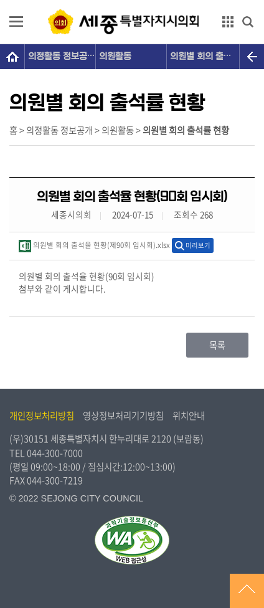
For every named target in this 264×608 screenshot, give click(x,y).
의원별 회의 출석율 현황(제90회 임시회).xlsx (94, 246)
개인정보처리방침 (41, 415)
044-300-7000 (55, 453)
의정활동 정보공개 (61, 56)
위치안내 (188, 415)
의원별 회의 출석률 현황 (204, 56)
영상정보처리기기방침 (123, 415)
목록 (217, 345)
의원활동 (115, 56)
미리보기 (198, 245)
